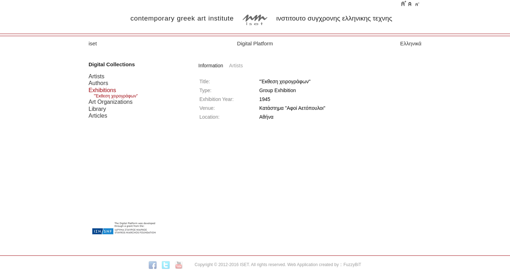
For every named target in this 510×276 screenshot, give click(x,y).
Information (210, 65)
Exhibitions (102, 90)
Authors (98, 83)
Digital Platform (255, 43)
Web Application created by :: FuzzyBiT (324, 264)
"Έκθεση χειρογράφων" (116, 96)
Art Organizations (110, 101)
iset (93, 43)
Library (97, 109)
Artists (96, 76)
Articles (98, 115)
